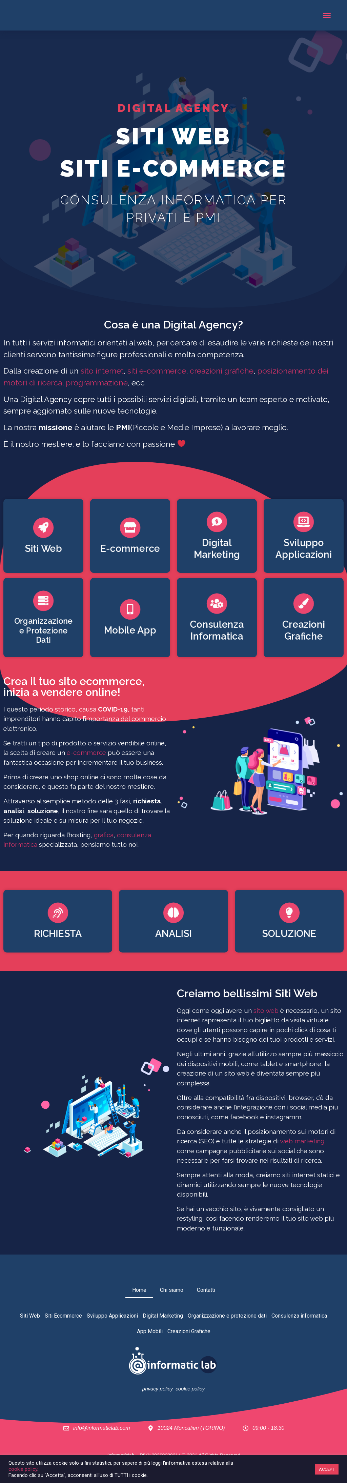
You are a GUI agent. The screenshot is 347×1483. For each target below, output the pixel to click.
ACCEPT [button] (326, 1469)
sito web (266, 1010)
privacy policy (157, 1388)
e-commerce (86, 752)
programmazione (97, 382)
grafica (104, 835)
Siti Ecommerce (63, 1315)
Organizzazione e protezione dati (227, 1315)
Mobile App (130, 631)
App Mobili (150, 1331)
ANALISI (173, 935)
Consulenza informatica (299, 1315)
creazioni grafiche (221, 370)
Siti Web (43, 549)
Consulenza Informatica (217, 631)
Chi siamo (171, 1290)
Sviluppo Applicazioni (303, 549)
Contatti (206, 1290)
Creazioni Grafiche (303, 631)
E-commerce (130, 549)
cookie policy (190, 1388)
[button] (327, 15)
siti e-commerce (156, 370)
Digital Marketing (216, 549)
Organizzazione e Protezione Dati (43, 631)
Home (139, 1290)
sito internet (102, 370)
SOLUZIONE (289, 935)
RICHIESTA (58, 935)
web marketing (302, 1141)
